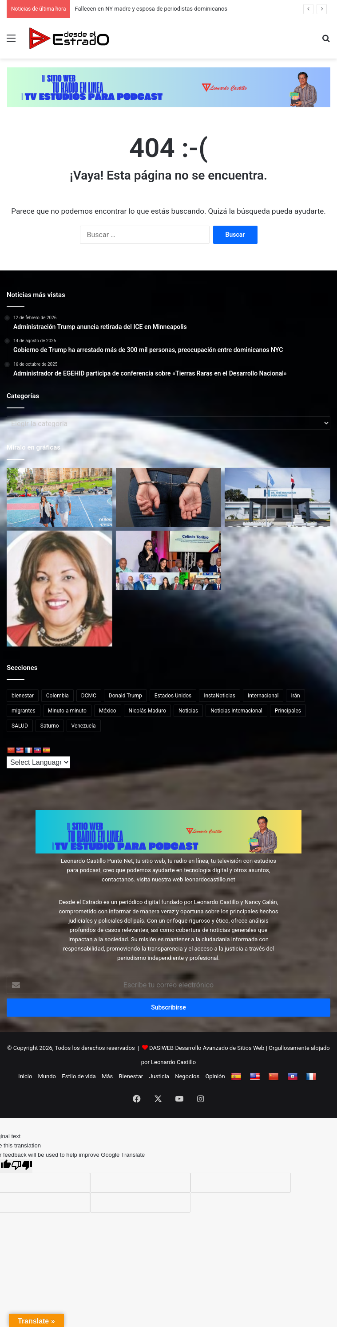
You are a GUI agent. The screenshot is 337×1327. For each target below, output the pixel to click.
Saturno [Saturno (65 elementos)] (49, 726)
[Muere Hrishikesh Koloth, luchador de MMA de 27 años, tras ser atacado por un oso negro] (277, 497)
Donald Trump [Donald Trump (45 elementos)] (125, 696)
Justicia (159, 1076)
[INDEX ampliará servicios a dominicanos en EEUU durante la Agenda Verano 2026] (169, 560)
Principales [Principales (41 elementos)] (288, 711)
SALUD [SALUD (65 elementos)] (20, 726)
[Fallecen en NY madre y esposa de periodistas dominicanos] (59, 589)
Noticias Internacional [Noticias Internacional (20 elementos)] (236, 711)
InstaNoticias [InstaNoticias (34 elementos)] (219, 696)
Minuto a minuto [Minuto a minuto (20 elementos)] (67, 711)
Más (107, 1076)
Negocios (187, 1076)
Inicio (25, 1076)
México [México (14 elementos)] (107, 711)
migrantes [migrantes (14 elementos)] (24, 711)
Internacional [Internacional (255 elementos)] (263, 696)
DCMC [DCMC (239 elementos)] (88, 696)
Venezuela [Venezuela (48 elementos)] (83, 726)
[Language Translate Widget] (38, 762)
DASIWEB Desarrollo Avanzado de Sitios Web (206, 1048)
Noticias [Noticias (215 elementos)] (188, 711)
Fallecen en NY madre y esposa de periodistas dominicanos (151, 8)
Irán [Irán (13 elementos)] (295, 696)
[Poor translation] (21, 1166)
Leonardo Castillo (173, 1062)
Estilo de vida (79, 1076)
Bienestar (131, 1076)
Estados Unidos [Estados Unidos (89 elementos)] (173, 696)
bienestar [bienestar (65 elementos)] (23, 696)
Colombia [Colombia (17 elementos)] (57, 696)
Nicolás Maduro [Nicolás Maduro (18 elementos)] (147, 711)
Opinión (215, 1076)
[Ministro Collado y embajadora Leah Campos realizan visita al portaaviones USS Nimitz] (59, 497)
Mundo (47, 1076)
